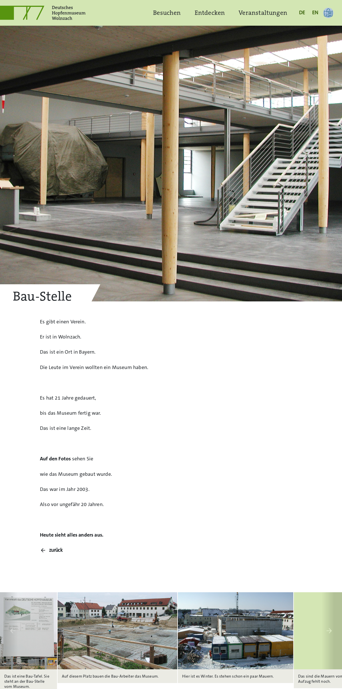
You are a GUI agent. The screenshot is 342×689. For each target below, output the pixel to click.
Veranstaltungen (263, 13)
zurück (56, 550)
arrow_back (13, 631)
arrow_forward (329, 631)
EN (315, 12)
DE (302, 12)
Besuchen (167, 13)
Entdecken (210, 13)
